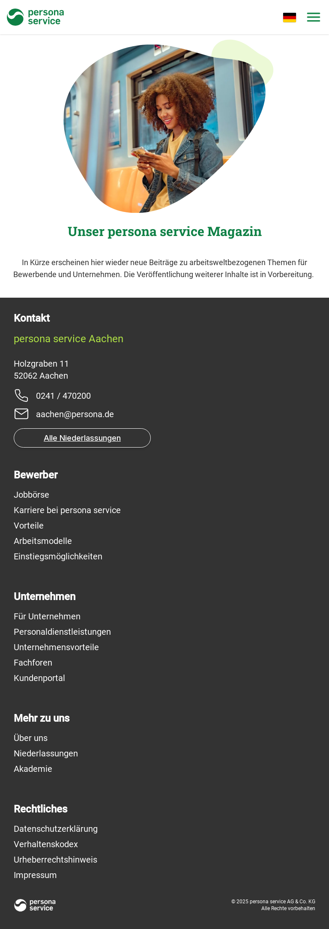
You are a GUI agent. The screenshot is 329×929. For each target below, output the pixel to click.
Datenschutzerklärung (56, 829)
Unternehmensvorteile (56, 647)
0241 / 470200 (63, 396)
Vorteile (29, 525)
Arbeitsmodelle (43, 541)
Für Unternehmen (47, 616)
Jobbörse (31, 495)
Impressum (35, 875)
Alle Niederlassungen (82, 437)
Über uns (31, 738)
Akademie (33, 769)
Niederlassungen (46, 753)
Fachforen (33, 662)
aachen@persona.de (75, 414)
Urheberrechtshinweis (55, 859)
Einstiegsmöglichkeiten (58, 556)
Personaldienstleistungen (62, 632)
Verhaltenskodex (46, 844)
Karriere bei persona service (67, 510)
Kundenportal (39, 678)
